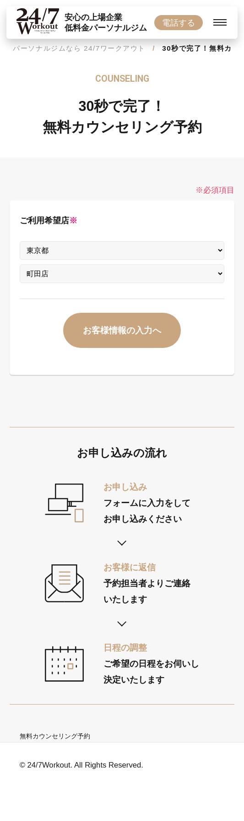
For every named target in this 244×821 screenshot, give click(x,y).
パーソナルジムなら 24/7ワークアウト (79, 48)
